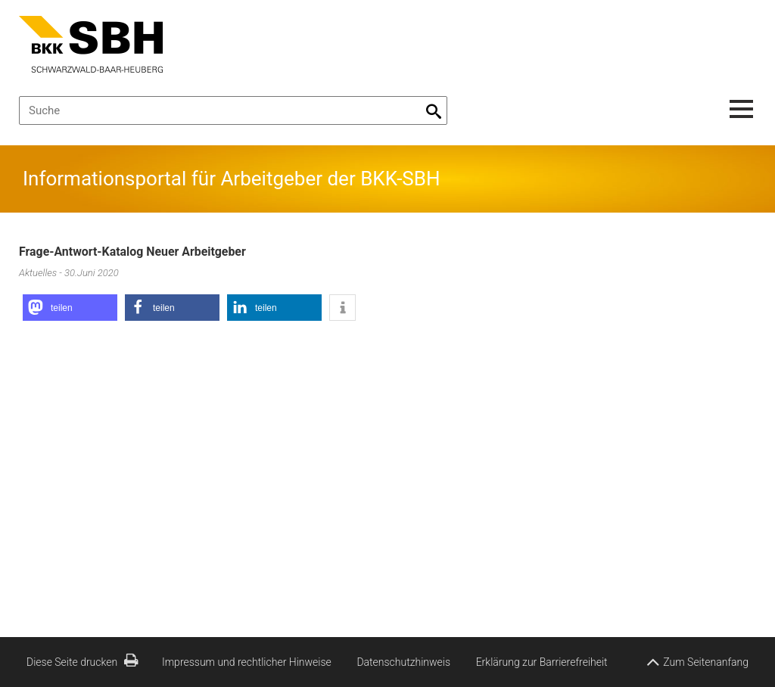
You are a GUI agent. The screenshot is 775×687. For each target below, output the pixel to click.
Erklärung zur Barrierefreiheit (542, 662)
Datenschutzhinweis (403, 662)
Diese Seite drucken (82, 662)
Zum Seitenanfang (697, 658)
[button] (70, 307)
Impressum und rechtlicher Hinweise (246, 662)
